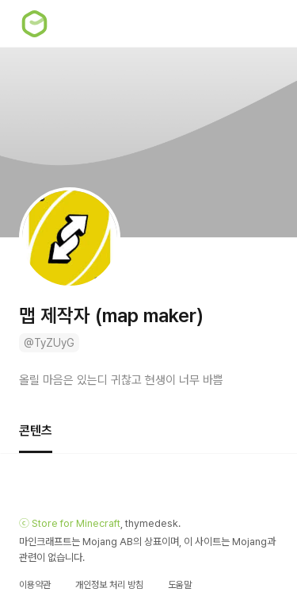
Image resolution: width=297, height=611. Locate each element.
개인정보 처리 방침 (109, 584)
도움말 (180, 584)
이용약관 (35, 584)
